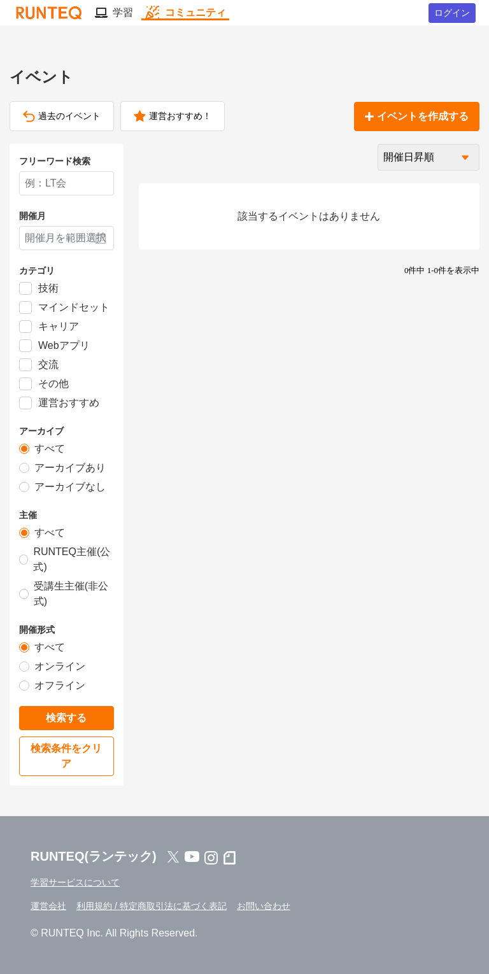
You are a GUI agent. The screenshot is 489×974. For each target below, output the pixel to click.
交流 (48, 364)
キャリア (58, 326)
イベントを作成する (417, 116)
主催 (28, 515)
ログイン (452, 13)
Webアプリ (64, 345)
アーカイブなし (70, 486)
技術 (48, 288)
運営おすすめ (68, 402)
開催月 (32, 216)
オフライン (59, 685)
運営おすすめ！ (172, 116)
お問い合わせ (263, 906)
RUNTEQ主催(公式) (71, 559)
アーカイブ (41, 431)
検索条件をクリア (66, 756)
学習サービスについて (75, 882)
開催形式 (37, 630)
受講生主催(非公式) (71, 594)
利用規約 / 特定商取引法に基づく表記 (151, 906)
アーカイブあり (70, 467)
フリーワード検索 (54, 161)
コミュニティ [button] (185, 12)
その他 (53, 383)
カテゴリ (37, 270)
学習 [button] (114, 12)
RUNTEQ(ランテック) (94, 856)
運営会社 (48, 906)
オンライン (59, 666)
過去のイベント (62, 116)
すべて (49, 448)
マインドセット (74, 307)
